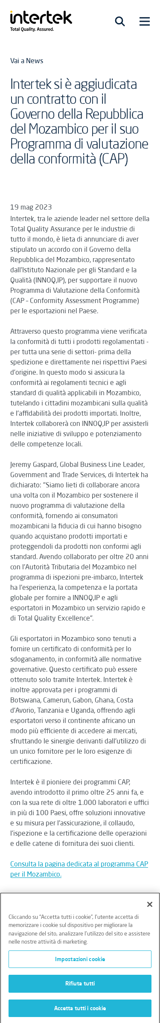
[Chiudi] (149, 906)
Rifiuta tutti (80, 985)
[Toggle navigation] (120, 21)
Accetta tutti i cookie (80, 1010)
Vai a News (26, 60)
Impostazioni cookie (80, 960)
